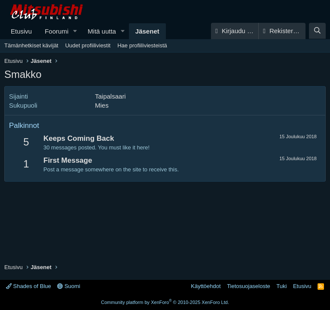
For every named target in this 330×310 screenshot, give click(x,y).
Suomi (68, 286)
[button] (75, 31)
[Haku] (317, 31)
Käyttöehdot (205, 286)
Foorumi (56, 31)
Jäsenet (147, 31)
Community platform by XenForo (165, 302)
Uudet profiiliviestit (88, 45)
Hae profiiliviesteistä (142, 45)
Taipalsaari (110, 96)
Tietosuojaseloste (248, 286)
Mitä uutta (102, 31)
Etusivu (21, 31)
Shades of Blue (28, 286)
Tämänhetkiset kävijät (31, 45)
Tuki (281, 286)
